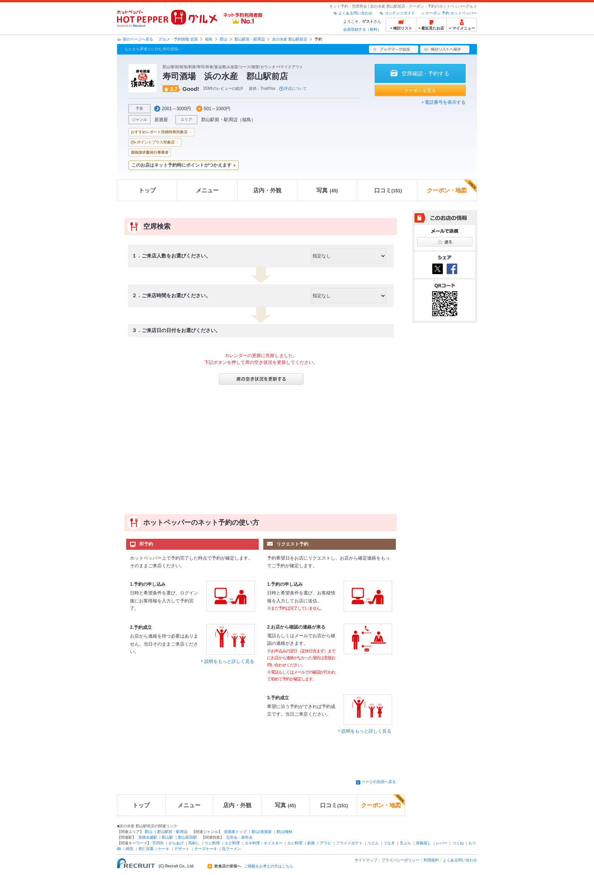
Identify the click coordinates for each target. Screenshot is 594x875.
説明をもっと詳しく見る (229, 661)
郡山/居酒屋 (262, 832)
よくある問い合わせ (355, 13)
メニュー (207, 190)
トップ (147, 190)
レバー (441, 843)
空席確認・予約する (425, 73)
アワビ (325, 843)
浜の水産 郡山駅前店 (289, 39)
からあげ (176, 843)
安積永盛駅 (147, 837)
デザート (181, 849)
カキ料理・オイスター (264, 843)
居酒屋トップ (235, 832)
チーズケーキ (205, 849)
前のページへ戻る (138, 39)
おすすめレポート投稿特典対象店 (159, 132)
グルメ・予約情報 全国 (178, 39)
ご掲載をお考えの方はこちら (268, 866)
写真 (327, 190)
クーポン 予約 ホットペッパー (451, 13)
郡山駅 (167, 837)
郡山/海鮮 (285, 832)
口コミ (388, 190)
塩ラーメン (231, 849)
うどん (373, 843)
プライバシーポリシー (400, 860)
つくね (458, 843)
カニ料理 (294, 843)
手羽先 (158, 843)
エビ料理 (232, 843)
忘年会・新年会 (239, 837)
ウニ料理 (212, 843)
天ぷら (405, 843)
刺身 (311, 843)
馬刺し (194, 843)
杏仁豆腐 (145, 849)
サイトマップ (366, 860)
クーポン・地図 (452, 186)
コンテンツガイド (400, 13)
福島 (209, 39)
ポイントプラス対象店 (156, 142)
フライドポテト (349, 843)
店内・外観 (267, 190)
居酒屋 (161, 119)
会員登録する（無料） (362, 29)
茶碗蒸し (423, 843)
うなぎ (389, 843)
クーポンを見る (420, 90)
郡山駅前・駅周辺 (249, 39)
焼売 (129, 849)
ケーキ (163, 849)
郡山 (223, 39)
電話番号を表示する (445, 102)
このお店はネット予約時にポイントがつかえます (181, 165)
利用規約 (431, 860)
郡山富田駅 (187, 837)
